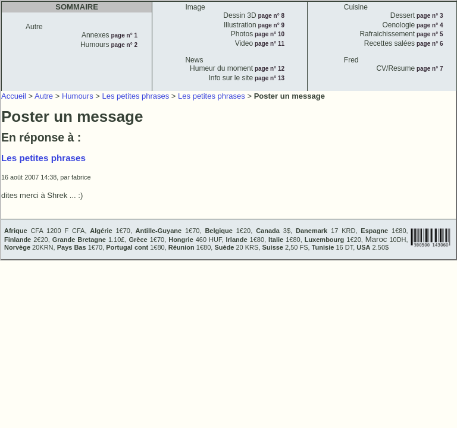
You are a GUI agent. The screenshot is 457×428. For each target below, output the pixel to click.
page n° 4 (429, 25)
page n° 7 (429, 68)
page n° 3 (429, 15)
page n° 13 (268, 78)
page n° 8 (270, 15)
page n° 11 (268, 43)
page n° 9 (270, 25)
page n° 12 (268, 68)
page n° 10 (268, 34)
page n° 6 (429, 43)
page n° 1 (123, 35)
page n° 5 (429, 34)
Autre (44, 96)
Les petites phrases (136, 96)
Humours (77, 96)
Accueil (13, 96)
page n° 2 (123, 45)
